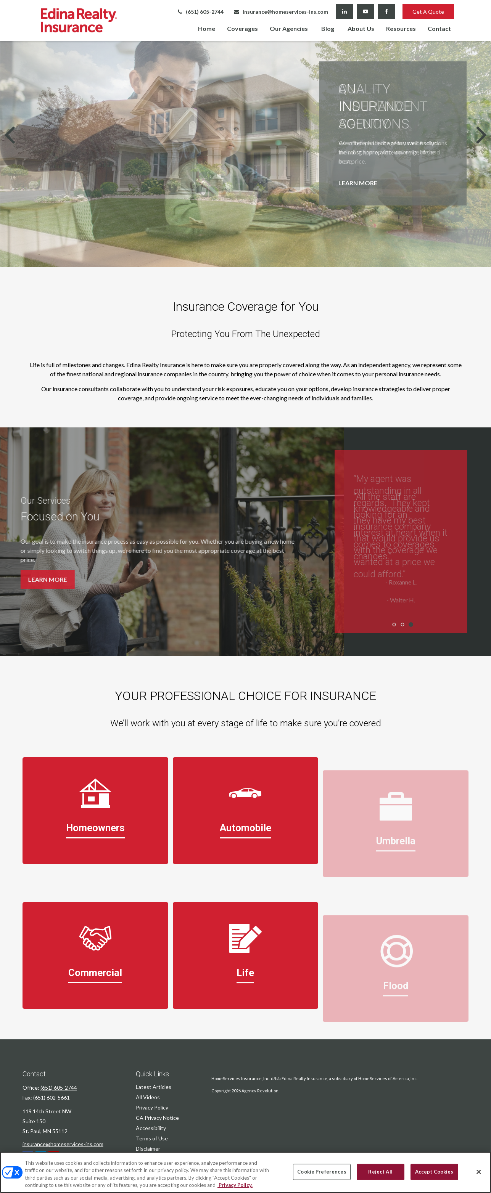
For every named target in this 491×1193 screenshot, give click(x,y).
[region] (245, 1172)
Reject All (380, 1172)
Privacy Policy (152, 1107)
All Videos (148, 1097)
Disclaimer (148, 1148)
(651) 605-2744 (200, 11)
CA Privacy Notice (157, 1117)
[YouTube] (365, 11)
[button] (206, 28)
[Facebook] (386, 11)
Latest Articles (153, 1087)
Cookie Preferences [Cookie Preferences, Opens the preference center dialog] (321, 1172)
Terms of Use (152, 1138)
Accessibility (151, 1128)
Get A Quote (428, 11)
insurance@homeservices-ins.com (280, 11)
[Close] (478, 1171)
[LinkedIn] (344, 11)
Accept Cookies (434, 1172)
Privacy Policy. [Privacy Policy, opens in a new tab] (235, 1185)
